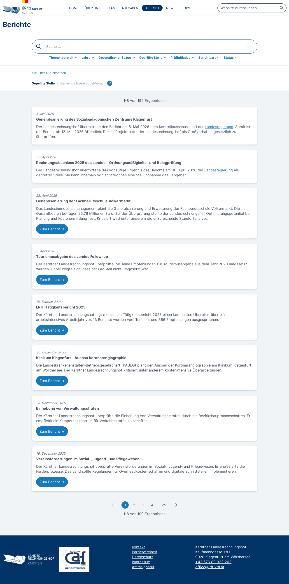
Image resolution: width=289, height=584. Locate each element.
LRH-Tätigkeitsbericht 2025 (60, 307)
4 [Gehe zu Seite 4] (152, 505)
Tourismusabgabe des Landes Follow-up (72, 256)
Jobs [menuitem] (186, 8)
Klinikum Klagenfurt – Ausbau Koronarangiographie (81, 357)
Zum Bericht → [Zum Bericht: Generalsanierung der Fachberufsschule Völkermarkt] (52, 229)
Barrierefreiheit (144, 552)
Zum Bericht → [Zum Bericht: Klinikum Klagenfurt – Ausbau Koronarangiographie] (52, 380)
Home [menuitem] (73, 8)
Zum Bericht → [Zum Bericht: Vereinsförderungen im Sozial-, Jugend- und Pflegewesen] (52, 482)
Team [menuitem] (111, 8)
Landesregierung (219, 126)
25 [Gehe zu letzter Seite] (164, 505)
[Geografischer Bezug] (118, 57)
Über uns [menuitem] (92, 8)
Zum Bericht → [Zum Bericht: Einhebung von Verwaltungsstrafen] (52, 431)
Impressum (141, 562)
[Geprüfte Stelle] (154, 57)
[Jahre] (89, 57)
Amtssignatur (143, 567)
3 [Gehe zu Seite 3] (143, 505)
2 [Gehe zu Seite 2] (134, 505)
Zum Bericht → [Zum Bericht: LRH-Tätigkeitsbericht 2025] (52, 330)
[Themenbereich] (64, 57)
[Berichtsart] (210, 57)
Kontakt (138, 547)
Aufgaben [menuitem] (130, 8)
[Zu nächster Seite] (176, 505)
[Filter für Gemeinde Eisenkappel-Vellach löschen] (109, 83)
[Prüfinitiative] (183, 57)
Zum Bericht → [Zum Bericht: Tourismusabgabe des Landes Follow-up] (52, 279)
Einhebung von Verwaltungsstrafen (67, 408)
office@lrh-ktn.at (209, 567)
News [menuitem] (170, 8)
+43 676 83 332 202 (213, 562)
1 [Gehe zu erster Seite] (125, 505)
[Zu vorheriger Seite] (113, 505)
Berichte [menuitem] (152, 8)
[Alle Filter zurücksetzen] (49, 73)
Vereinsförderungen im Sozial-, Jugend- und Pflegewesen (88, 459)
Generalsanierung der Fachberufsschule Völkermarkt (83, 201)
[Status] (232, 57)
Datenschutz (142, 557)
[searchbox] (252, 8)
